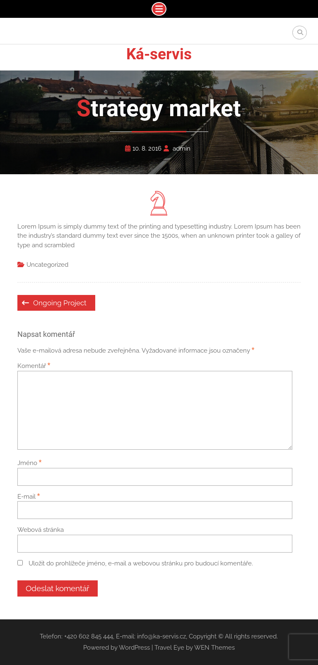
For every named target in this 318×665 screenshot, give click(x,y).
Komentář (34, 366)
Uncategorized (47, 264)
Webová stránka (40, 529)
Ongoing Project (60, 303)
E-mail (28, 496)
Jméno (29, 463)
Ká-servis (159, 54)
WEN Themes (214, 647)
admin (181, 148)
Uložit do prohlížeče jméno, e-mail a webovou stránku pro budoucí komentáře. (141, 563)
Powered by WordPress (116, 647)
